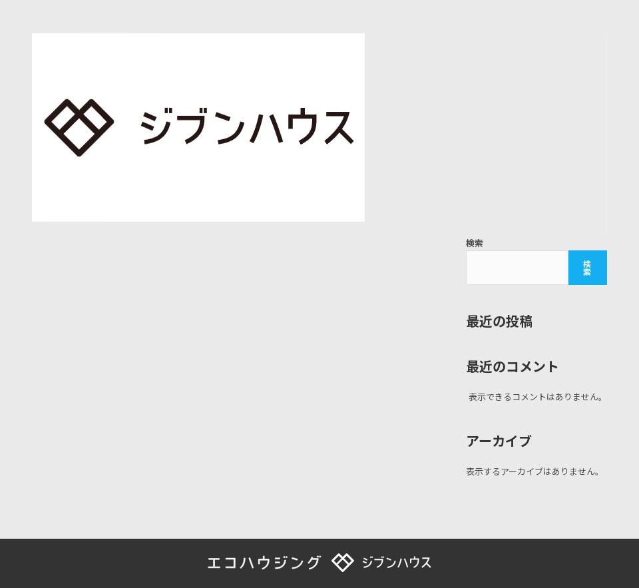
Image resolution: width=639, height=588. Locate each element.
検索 (474, 242)
